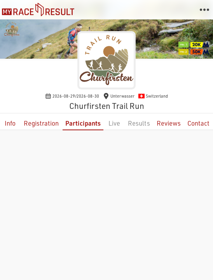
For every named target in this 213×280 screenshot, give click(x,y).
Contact (198, 123)
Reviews (169, 123)
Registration (41, 123)
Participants (83, 123)
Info (10, 123)
